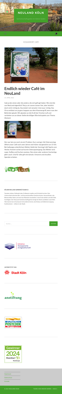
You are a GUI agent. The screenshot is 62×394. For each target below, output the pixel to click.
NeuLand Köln (31, 12)
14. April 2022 (9, 97)
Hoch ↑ (55, 389)
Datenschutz (8, 377)
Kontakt (6, 381)
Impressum (7, 374)
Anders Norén (46, 389)
